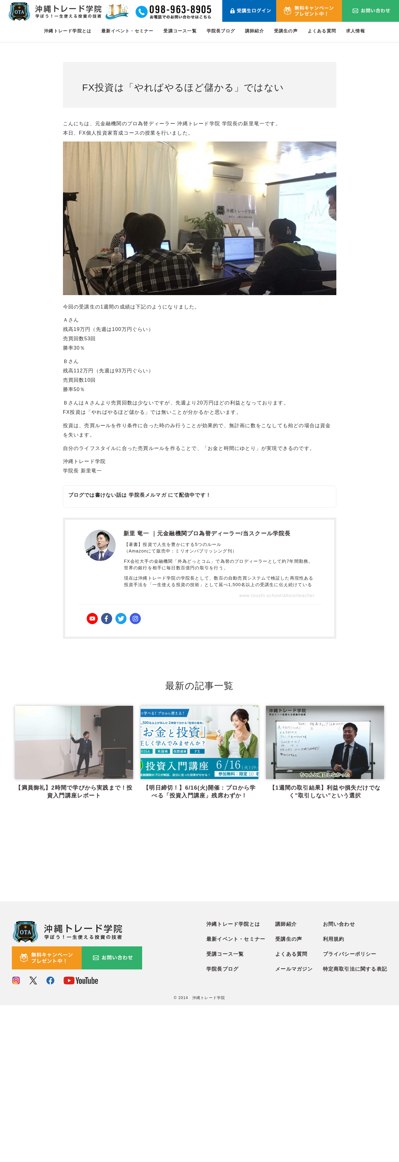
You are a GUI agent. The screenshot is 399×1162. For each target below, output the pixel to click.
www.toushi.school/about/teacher (277, 595)
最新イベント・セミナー (127, 30)
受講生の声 (286, 30)
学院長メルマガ (147, 495)
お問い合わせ (339, 1080)
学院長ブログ (221, 30)
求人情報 (355, 30)
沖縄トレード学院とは (67, 30)
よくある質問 (322, 30)
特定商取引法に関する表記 (355, 1125)
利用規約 (333, 1095)
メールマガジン (294, 1125)
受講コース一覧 (179, 30)
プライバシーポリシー (350, 1110)
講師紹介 (254, 30)
